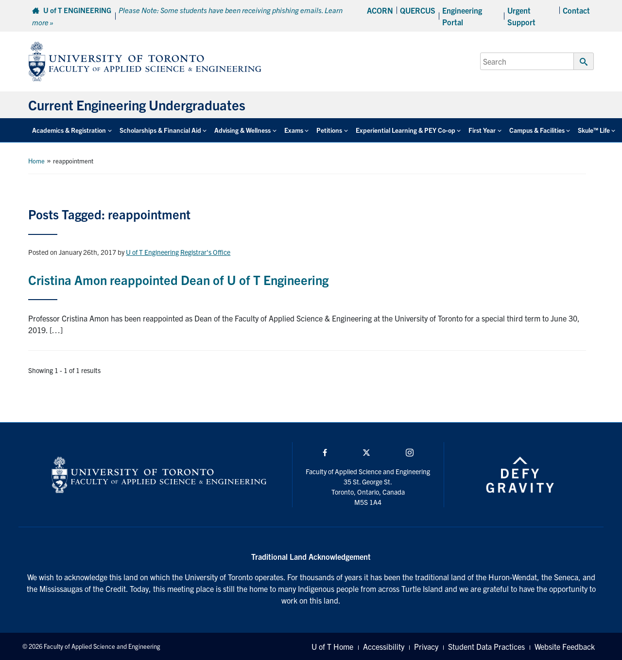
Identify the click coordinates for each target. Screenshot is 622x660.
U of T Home (332, 646)
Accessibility (383, 646)
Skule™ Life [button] (594, 130)
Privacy (426, 646)
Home (36, 161)
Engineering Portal (462, 16)
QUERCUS (417, 10)
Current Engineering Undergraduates (136, 104)
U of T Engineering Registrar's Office (178, 252)
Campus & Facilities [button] (537, 130)
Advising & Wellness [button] (242, 130)
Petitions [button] (329, 130)
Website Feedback (565, 646)
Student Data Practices (486, 646)
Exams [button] (293, 130)
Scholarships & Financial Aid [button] (160, 130)
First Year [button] (482, 130)
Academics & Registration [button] (69, 130)
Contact (576, 10)
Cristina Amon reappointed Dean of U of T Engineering (178, 279)
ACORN (380, 10)
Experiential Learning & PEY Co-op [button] (405, 130)
